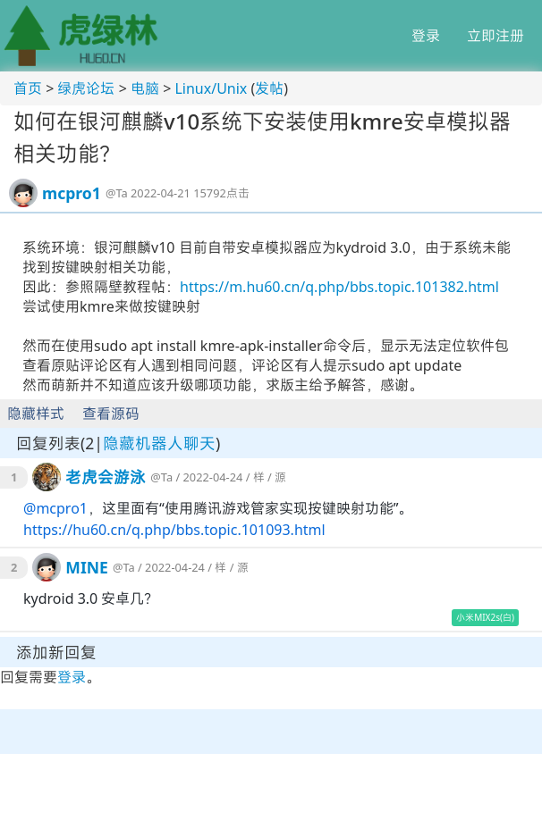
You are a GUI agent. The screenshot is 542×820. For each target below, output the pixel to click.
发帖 (269, 88)
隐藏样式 (35, 413)
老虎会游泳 (105, 477)
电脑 (145, 88)
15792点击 (221, 193)
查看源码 (111, 413)
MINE (86, 567)
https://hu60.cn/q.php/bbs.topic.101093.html (174, 530)
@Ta (117, 193)
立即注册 (495, 36)
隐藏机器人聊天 (159, 443)
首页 (27, 88)
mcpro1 (71, 193)
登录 (425, 36)
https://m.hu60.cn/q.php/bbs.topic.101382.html (339, 287)
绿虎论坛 (85, 88)
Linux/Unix (210, 88)
